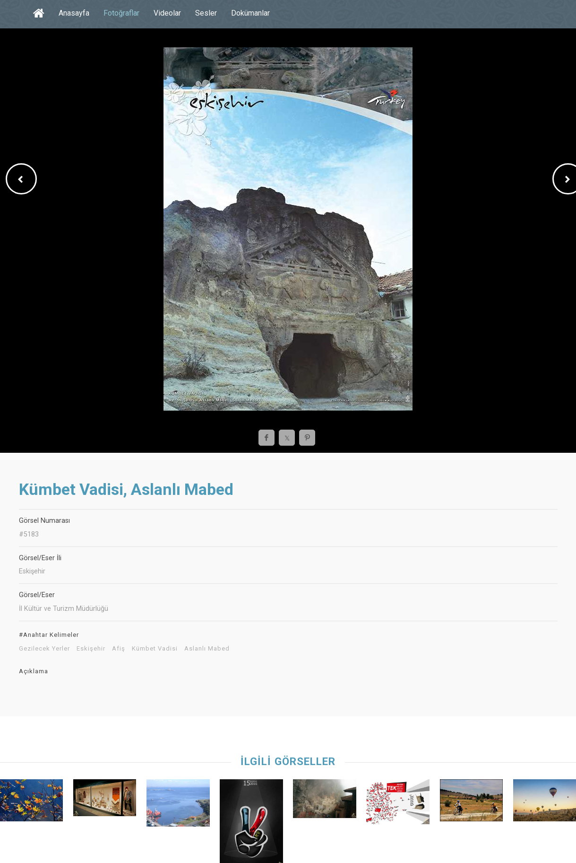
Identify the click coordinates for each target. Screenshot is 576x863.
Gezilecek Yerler (44, 648)
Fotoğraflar (121, 13)
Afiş (118, 648)
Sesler (206, 13)
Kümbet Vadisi (155, 648)
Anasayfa (74, 13)
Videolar (167, 13)
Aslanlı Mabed (207, 648)
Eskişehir (91, 648)
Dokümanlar (250, 13)
